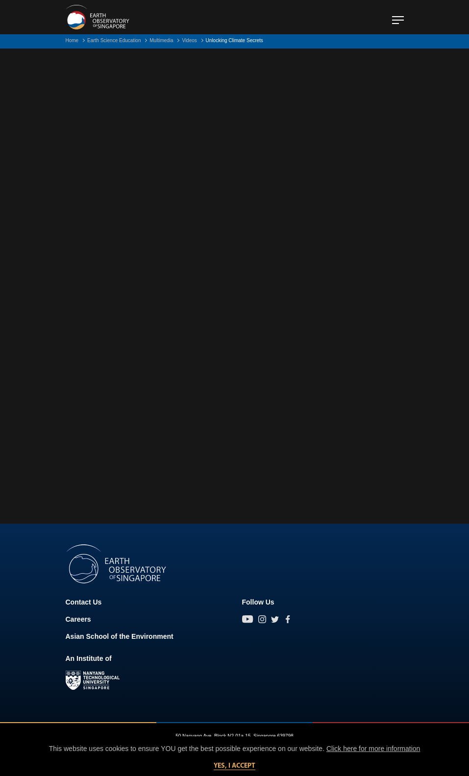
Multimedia (161, 40)
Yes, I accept (234, 766)
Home (72, 40)
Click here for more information (373, 748)
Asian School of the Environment (119, 636)
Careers (78, 619)
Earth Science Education (114, 40)
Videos (189, 40)
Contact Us (84, 602)
